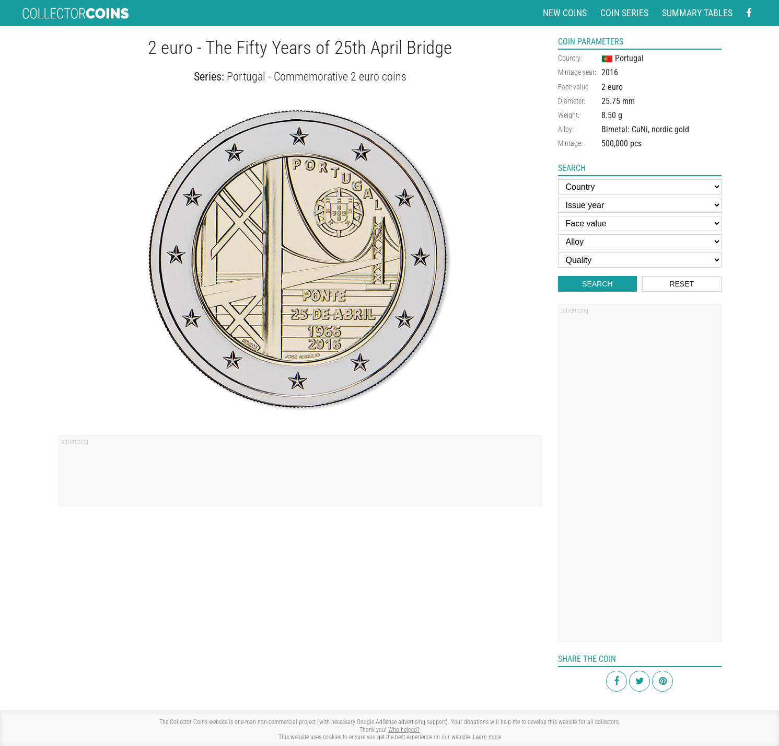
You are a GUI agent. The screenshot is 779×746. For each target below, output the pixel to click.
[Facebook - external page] (748, 13)
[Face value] (640, 223)
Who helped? (404, 729)
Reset (681, 284)
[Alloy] (640, 241)
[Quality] (640, 260)
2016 (609, 72)
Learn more (487, 737)
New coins (565, 12)
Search (597, 284)
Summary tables (697, 12)
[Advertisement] (300, 474)
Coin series (624, 12)
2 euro (612, 87)
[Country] (640, 186)
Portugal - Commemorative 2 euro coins (316, 76)
